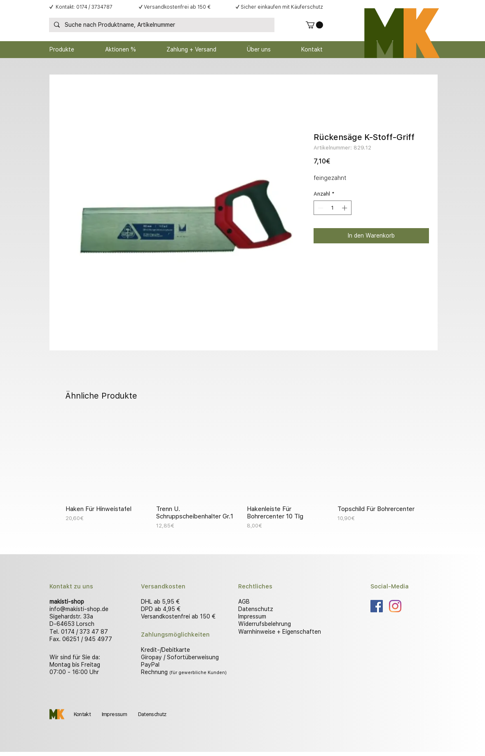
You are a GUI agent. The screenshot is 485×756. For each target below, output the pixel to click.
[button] (314, 24)
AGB (244, 601)
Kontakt (82, 714)
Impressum (252, 616)
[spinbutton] (332, 208)
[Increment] (345, 208)
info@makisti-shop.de (78, 609)
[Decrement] (320, 208)
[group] (243, 473)
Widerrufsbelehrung (264, 624)
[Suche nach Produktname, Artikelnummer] (161, 25)
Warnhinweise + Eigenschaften (279, 631)
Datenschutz (255, 609)
